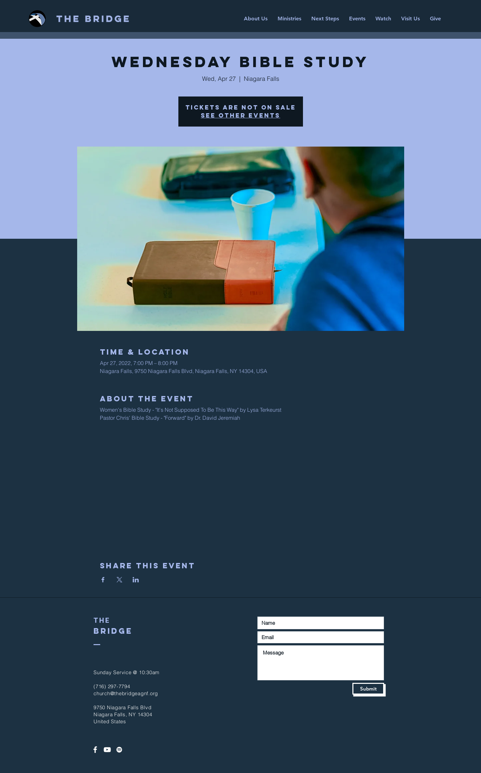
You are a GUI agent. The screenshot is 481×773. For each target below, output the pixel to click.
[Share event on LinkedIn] (136, 579)
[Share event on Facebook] (103, 579)
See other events (240, 115)
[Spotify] (119, 749)
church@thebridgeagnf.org (126, 693)
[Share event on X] (119, 579)
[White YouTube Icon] (107, 749)
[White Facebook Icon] (95, 749)
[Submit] (368, 689)
